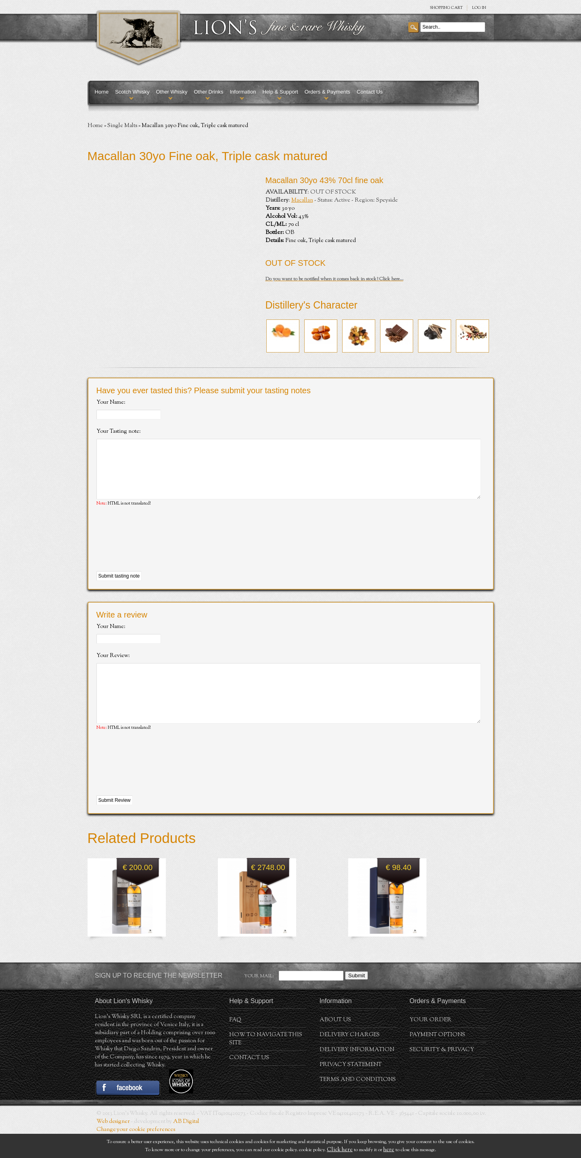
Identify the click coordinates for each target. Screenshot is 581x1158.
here (388, 1150)
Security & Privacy (442, 1074)
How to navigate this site (265, 1063)
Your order (430, 1044)
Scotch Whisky (132, 92)
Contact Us (369, 92)
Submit (356, 1000)
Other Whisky (171, 92)
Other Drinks (208, 92)
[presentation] (157, 551)
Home (102, 92)
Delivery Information (357, 1074)
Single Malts (122, 126)
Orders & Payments (327, 92)
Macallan (302, 200)
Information (243, 92)
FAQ (235, 1044)
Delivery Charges (350, 1059)
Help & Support (280, 92)
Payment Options (437, 1059)
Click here (340, 1150)
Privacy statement (351, 1089)
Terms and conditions (358, 1104)
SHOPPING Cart (446, 8)
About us (335, 1044)
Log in (479, 8)
